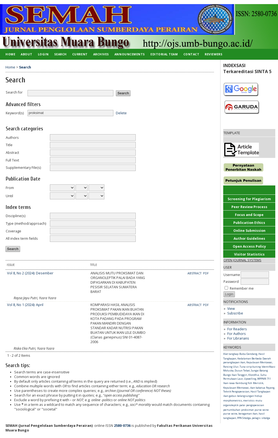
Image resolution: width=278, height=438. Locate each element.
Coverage (13, 231)
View (231, 308)
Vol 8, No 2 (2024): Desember (30, 273)
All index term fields (22, 238)
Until (9, 196)
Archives (101, 54)
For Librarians (238, 338)
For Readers (237, 329)
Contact (191, 54)
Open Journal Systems (242, 260)
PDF (206, 273)
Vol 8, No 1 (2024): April (25, 304)
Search (60, 54)
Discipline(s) (15, 216)
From (10, 187)
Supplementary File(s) (23, 167)
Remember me (242, 288)
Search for (14, 92)
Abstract (12, 152)
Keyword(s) (15, 113)
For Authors (236, 333)
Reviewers (213, 54)
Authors (12, 137)
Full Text (12, 160)
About (26, 54)
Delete (121, 112)
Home (10, 54)
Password (231, 281)
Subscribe (235, 313)
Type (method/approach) (26, 223)
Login (43, 54)
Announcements (129, 54)
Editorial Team (164, 54)
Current (80, 54)
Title (9, 145)
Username (231, 274)
